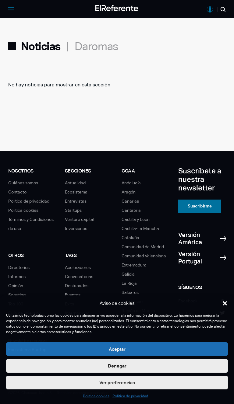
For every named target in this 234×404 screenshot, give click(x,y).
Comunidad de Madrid (143, 246)
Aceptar (117, 349)
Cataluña (130, 237)
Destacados (76, 285)
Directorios (19, 267)
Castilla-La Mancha (140, 228)
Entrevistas (76, 201)
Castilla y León (136, 219)
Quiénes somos (23, 182)
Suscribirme (200, 206)
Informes (17, 276)
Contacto (17, 192)
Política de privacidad (130, 396)
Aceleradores (78, 267)
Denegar (117, 365)
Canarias (130, 201)
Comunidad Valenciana (144, 255)
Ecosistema (76, 192)
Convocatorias (79, 276)
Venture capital (79, 219)
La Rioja (129, 283)
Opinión (15, 285)
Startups (73, 210)
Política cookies (96, 396)
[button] (225, 303)
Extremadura (134, 265)
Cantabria (131, 210)
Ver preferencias (117, 382)
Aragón (129, 192)
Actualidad (75, 182)
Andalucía (131, 182)
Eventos (72, 294)
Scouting (17, 294)
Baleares (130, 292)
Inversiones (76, 228)
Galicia (128, 274)
